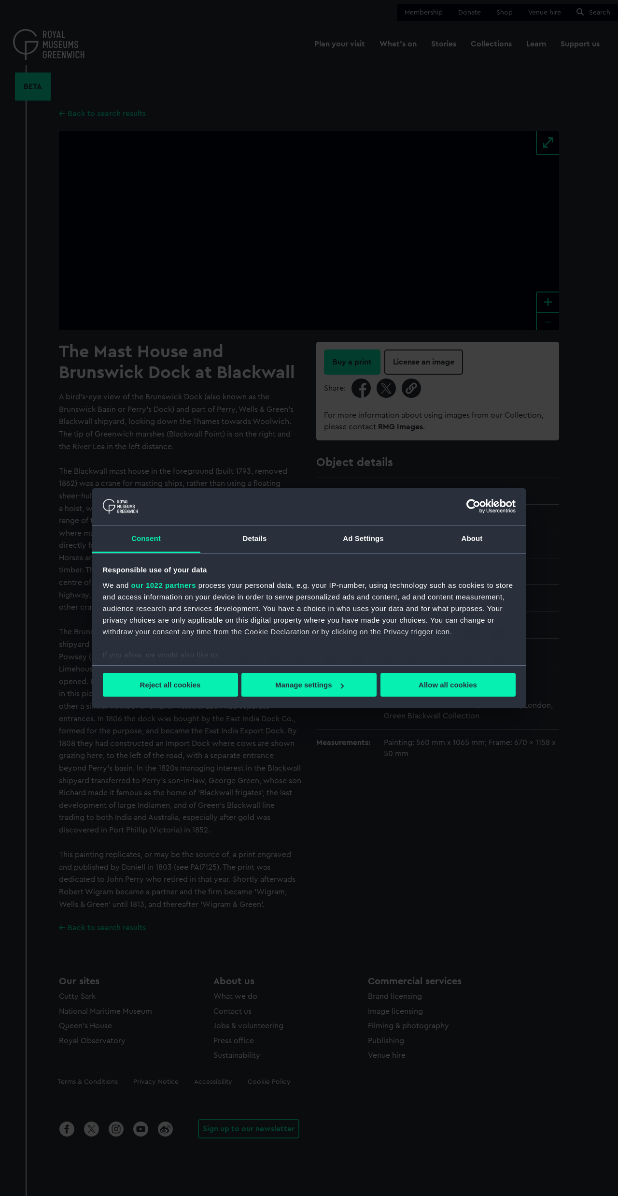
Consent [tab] (146, 538)
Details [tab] (255, 538)
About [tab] (472, 538)
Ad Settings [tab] (363, 538)
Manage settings (309, 685)
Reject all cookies (170, 685)
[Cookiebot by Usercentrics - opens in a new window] (473, 506)
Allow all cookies (448, 685)
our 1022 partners (163, 585)
